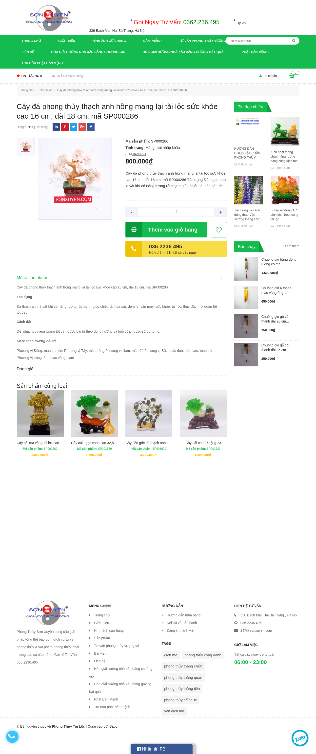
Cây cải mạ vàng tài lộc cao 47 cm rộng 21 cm (52, 462)
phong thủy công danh (202, 674)
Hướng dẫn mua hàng (183, 634)
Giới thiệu (66, 41)
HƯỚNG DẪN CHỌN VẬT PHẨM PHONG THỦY (247, 153)
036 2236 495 (165, 246)
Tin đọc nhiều (250, 107)
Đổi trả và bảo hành (182, 642)
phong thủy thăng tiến (182, 707)
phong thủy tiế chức (180, 719)
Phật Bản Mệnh (256, 52)
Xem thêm (292, 246)
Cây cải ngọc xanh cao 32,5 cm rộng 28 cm (104, 462)
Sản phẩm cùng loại (42, 405)
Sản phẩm (152, 41)
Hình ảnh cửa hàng (109, 41)
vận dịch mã (174, 730)
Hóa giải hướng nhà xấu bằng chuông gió (88, 52)
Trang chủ (31, 41)
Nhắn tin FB (151, 749)
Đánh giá (139, 154)
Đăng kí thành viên (181, 649)
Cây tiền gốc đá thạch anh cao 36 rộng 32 (157, 462)
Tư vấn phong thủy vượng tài (205, 41)
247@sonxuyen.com (256, 649)
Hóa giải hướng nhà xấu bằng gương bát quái (183, 52)
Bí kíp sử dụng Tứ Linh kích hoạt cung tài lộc (284, 214)
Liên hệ (28, 52)
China (29, 127)
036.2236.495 (251, 642)
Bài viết (99, 672)
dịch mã (170, 674)
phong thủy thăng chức (183, 685)
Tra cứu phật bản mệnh (42, 63)
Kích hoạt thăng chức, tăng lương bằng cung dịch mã (284, 156)
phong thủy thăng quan (183, 696)
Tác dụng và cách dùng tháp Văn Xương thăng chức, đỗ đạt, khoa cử (248, 214)
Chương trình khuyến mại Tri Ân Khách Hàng (59, 76)
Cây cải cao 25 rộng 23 (203, 462)
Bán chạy (247, 246)
